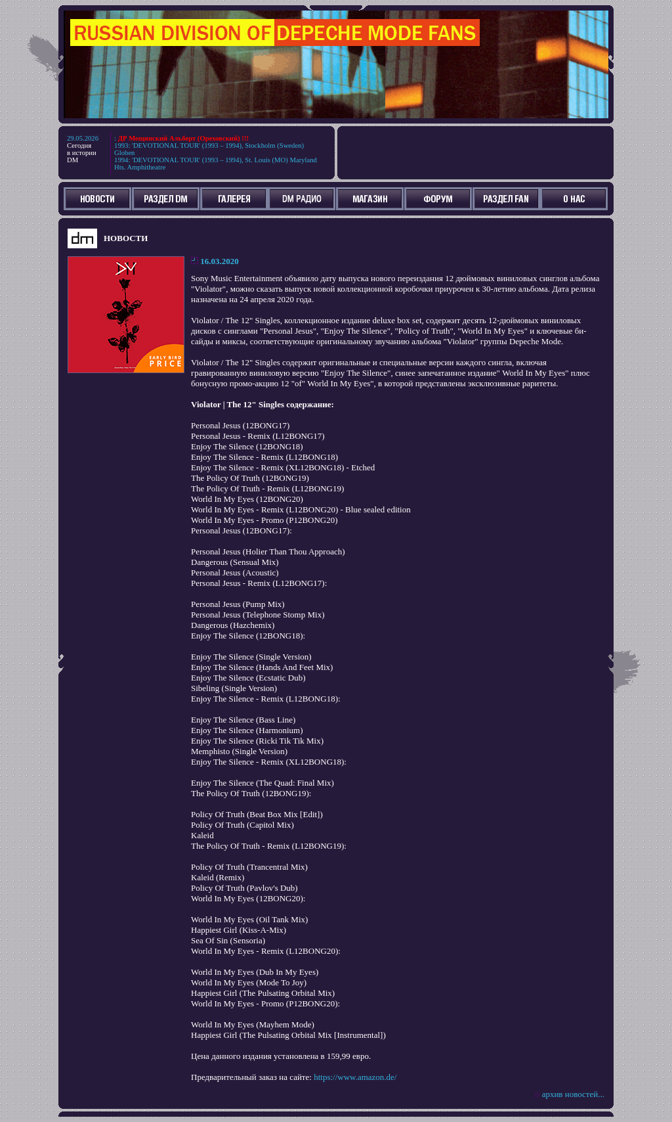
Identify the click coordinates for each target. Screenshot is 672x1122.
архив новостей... (573, 1094)
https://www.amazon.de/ (355, 1077)
